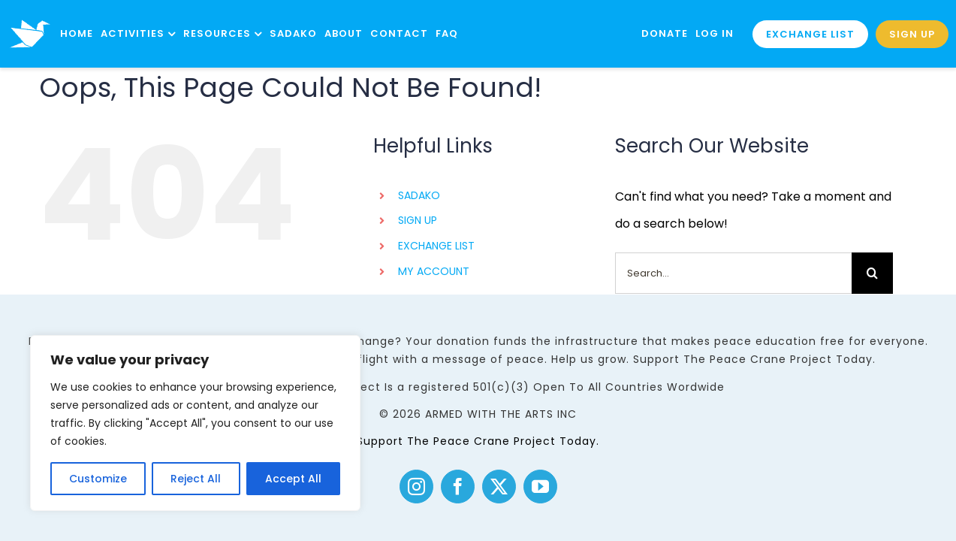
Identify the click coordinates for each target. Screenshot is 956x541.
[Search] (872, 273)
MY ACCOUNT (433, 271)
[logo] (30, 13)
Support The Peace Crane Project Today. (478, 441)
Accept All (293, 478)
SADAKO (419, 195)
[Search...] (733, 273)
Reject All (195, 478)
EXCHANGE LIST (436, 245)
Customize (98, 478)
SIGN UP (417, 220)
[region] (195, 423)
